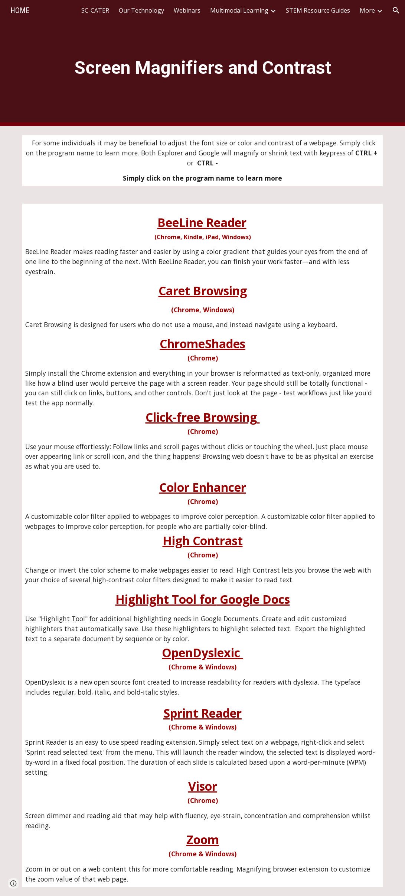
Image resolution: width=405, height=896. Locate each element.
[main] (202, 63)
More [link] (367, 10)
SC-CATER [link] (95, 10)
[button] (396, 10)
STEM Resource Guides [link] (318, 10)
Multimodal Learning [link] (239, 10)
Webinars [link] (187, 10)
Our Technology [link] (141, 10)
